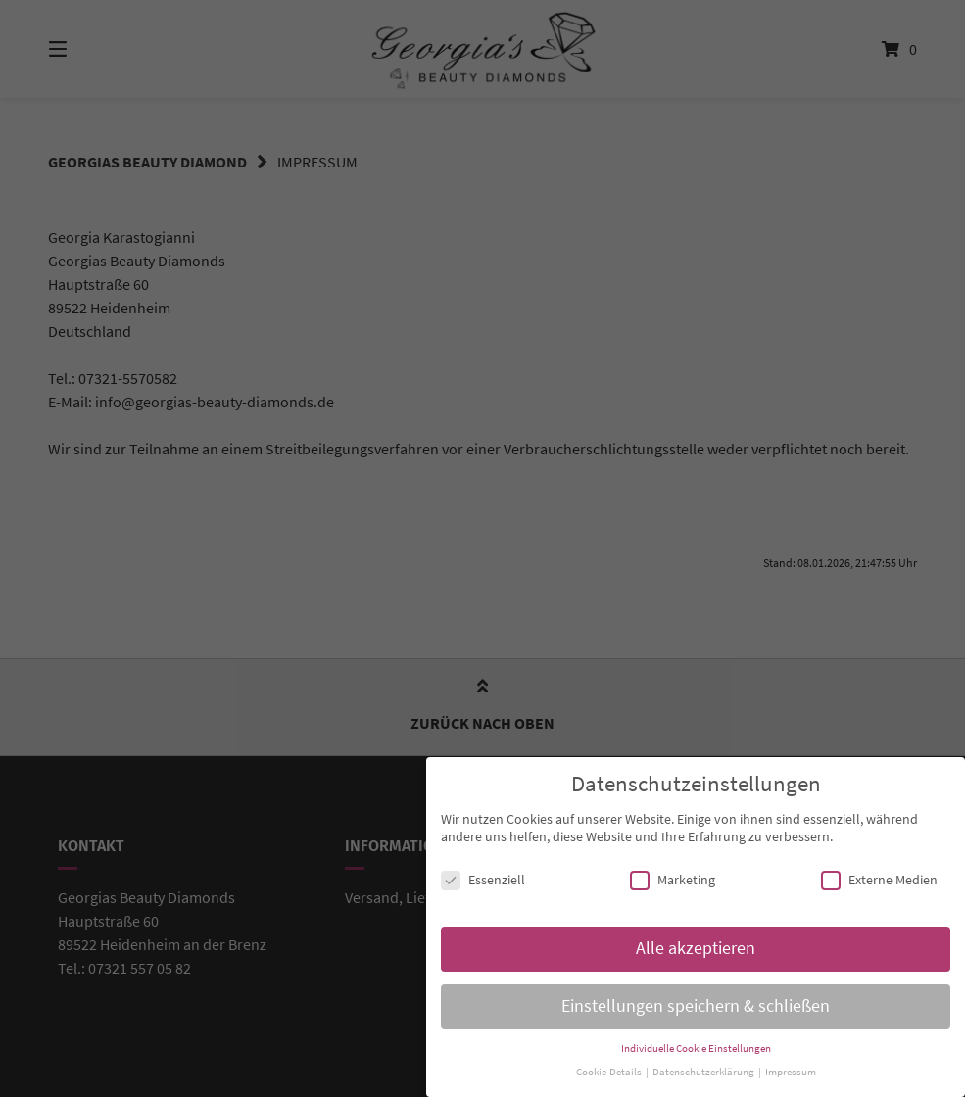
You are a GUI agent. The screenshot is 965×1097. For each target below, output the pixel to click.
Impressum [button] (790, 1070)
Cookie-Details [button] (610, 1070)
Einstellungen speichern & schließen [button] (695, 1003)
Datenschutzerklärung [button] (704, 1070)
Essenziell (483, 877)
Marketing (672, 877)
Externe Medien (879, 877)
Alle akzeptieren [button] (695, 945)
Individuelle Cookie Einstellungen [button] (696, 1045)
